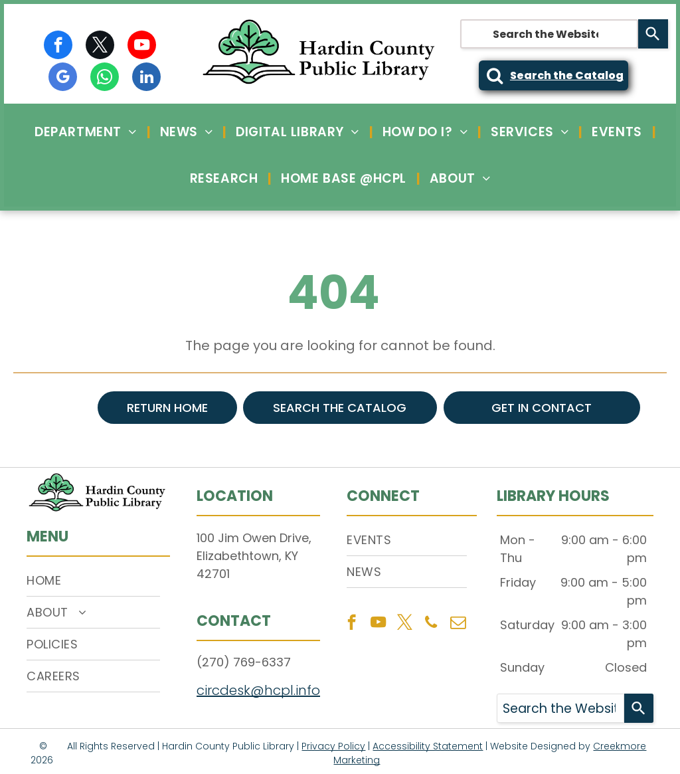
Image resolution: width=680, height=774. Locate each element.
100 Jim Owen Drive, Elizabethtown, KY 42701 (254, 556)
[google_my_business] (62, 78)
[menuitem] (87, 131)
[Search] (653, 33)
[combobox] (549, 33)
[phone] (431, 624)
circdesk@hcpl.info (258, 690)
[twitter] (100, 46)
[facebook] (58, 46)
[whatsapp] (104, 78)
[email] (457, 624)
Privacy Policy (333, 746)
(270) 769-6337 (244, 662)
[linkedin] (146, 78)
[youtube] (142, 46)
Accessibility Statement (428, 746)
